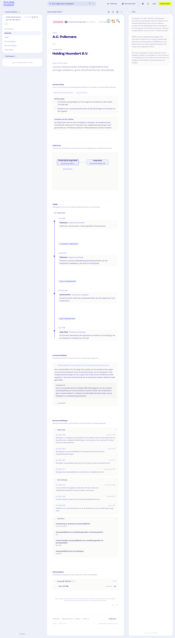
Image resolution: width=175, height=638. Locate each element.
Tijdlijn (6, 37)
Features (78, 619)
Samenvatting (8, 29)
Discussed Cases (67, 619)
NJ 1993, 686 (60, 449)
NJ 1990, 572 (60, 485)
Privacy (54, 623)
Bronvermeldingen (10, 46)
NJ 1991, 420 (60, 496)
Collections (56, 619)
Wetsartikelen (8, 50)
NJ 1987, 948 (60, 435)
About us (86, 619)
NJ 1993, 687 (60, 460)
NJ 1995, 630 (60, 505)
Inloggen (22, 634)
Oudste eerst (59, 213)
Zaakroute (7, 33)
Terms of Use (62, 623)
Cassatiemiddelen (10, 41)
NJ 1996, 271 (60, 469)
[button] (3, 18)
